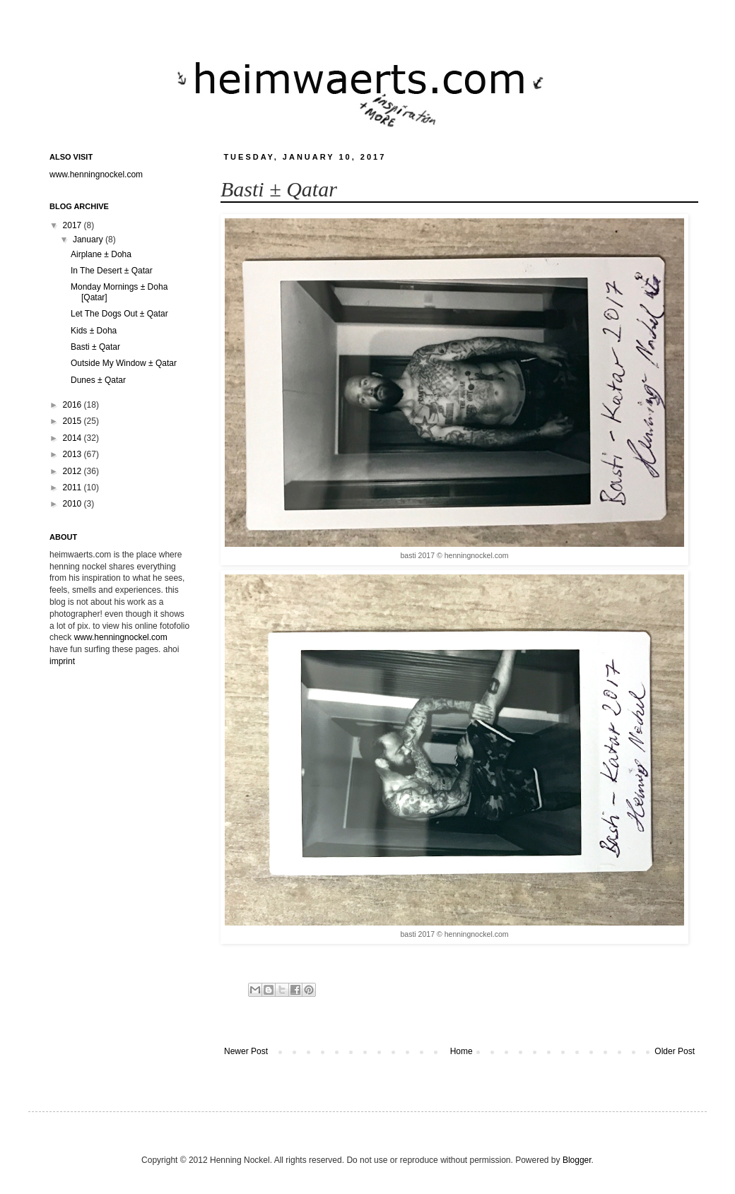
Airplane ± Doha (101, 254)
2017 (73, 225)
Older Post (674, 1051)
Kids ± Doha (94, 331)
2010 (73, 504)
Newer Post (246, 1051)
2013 (73, 454)
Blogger (577, 1160)
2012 (73, 471)
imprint (62, 661)
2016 (73, 405)
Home (461, 1051)
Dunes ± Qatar (98, 380)
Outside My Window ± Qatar (124, 363)
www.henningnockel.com (96, 174)
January (89, 239)
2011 (73, 487)
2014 (73, 438)
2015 (73, 421)
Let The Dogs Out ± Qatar (119, 314)
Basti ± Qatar (95, 347)
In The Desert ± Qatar (112, 271)
